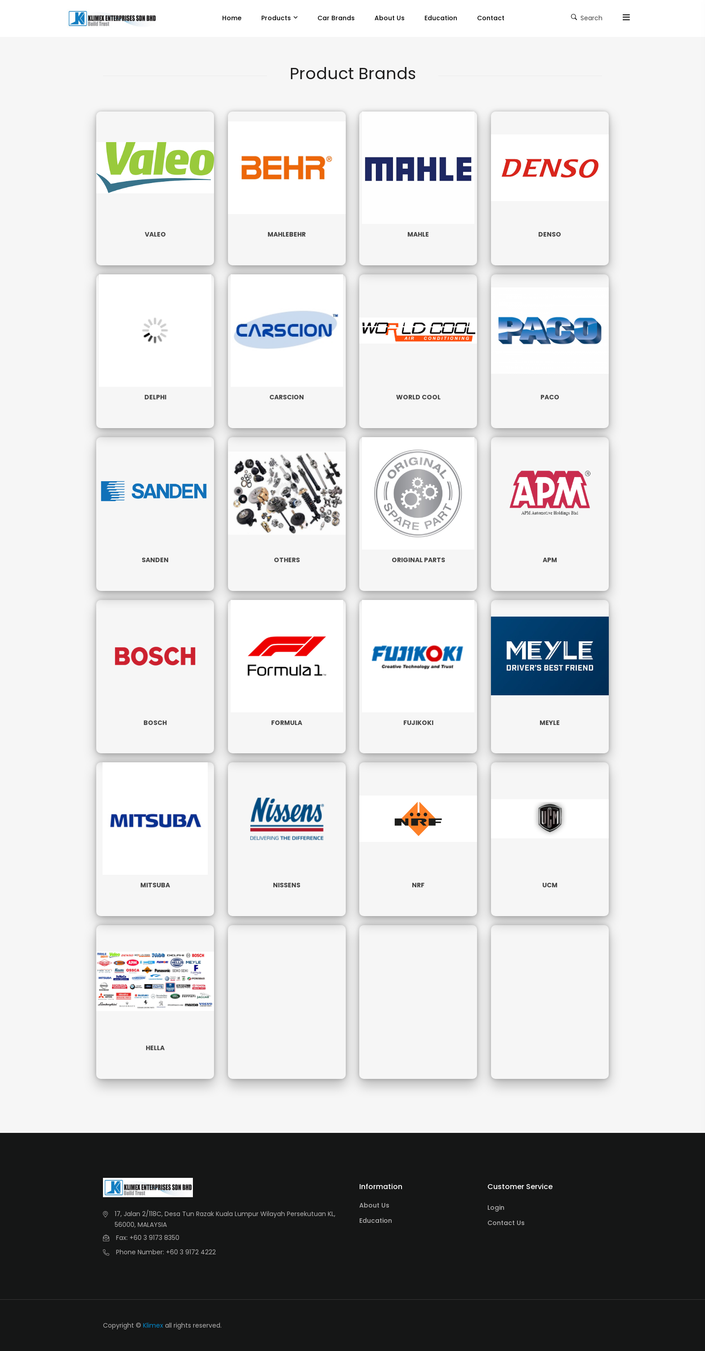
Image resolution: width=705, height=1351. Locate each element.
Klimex (153, 1325)
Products (276, 17)
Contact (490, 17)
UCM (550, 885)
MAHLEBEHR (287, 234)
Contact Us (506, 1222)
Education (440, 17)
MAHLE (418, 234)
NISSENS (286, 885)
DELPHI (155, 397)
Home (231, 17)
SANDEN (155, 559)
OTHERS (287, 559)
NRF (418, 885)
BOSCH (155, 722)
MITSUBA (155, 885)
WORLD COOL (418, 397)
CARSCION (286, 397)
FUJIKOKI (418, 722)
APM (550, 559)
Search (586, 17)
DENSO (549, 234)
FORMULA (286, 722)
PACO (549, 397)
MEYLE (550, 722)
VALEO (155, 234)
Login (495, 1207)
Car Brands (336, 17)
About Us (390, 17)
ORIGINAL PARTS (418, 559)
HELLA (155, 1047)
